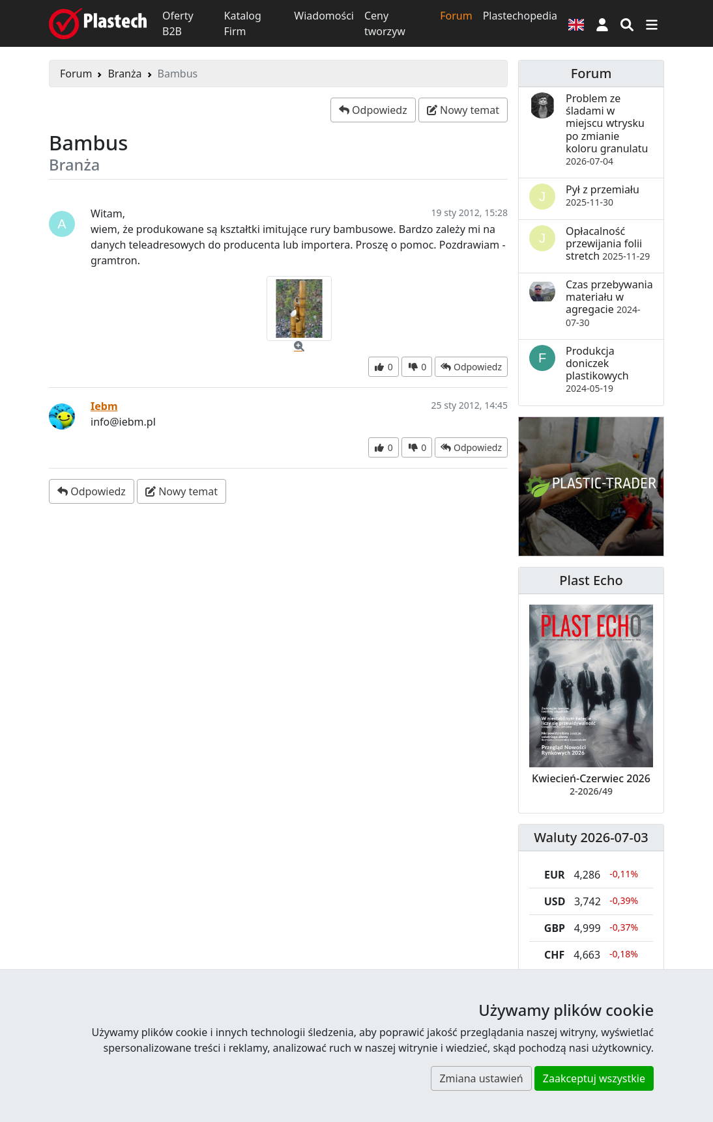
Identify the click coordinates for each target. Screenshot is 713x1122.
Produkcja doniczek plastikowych (597, 369)
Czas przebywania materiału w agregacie (609, 303)
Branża (124, 73)
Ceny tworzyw (384, 23)
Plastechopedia (520, 15)
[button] (602, 23)
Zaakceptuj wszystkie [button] (594, 1078)
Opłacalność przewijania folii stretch (608, 243)
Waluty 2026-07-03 (591, 837)
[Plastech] (98, 23)
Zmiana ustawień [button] (481, 1078)
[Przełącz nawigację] (651, 23)
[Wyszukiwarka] (627, 23)
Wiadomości (324, 15)
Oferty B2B (178, 23)
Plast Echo (590, 580)
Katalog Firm (242, 23)
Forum (456, 15)
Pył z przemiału (602, 195)
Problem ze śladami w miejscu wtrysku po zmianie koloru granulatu (607, 129)
